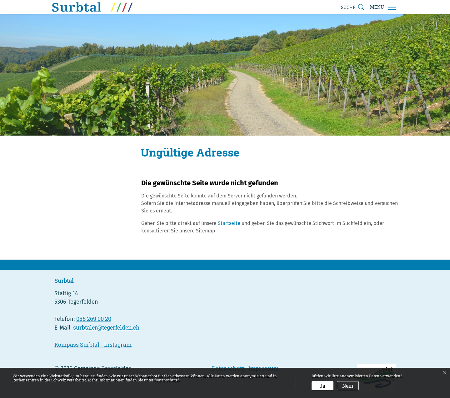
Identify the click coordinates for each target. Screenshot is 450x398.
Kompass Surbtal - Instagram (93, 344)
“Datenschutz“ (166, 379)
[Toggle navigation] (382, 7)
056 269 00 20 (93, 318)
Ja (322, 385)
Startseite (229, 223)
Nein (347, 385)
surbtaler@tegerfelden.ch (106, 327)
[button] (352, 7)
